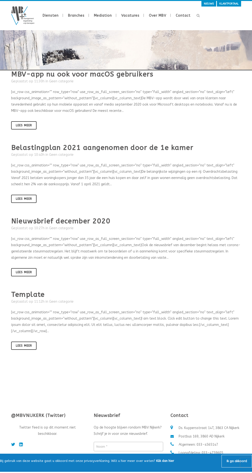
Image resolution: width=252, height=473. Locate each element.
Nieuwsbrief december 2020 (60, 221)
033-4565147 (207, 445)
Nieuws (209, 3)
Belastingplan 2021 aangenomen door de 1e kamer (102, 148)
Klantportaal (229, 3)
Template (28, 295)
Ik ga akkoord (237, 461)
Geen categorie (61, 81)
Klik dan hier (165, 461)
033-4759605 (212, 453)
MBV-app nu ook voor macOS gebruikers (82, 74)
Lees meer (24, 125)
